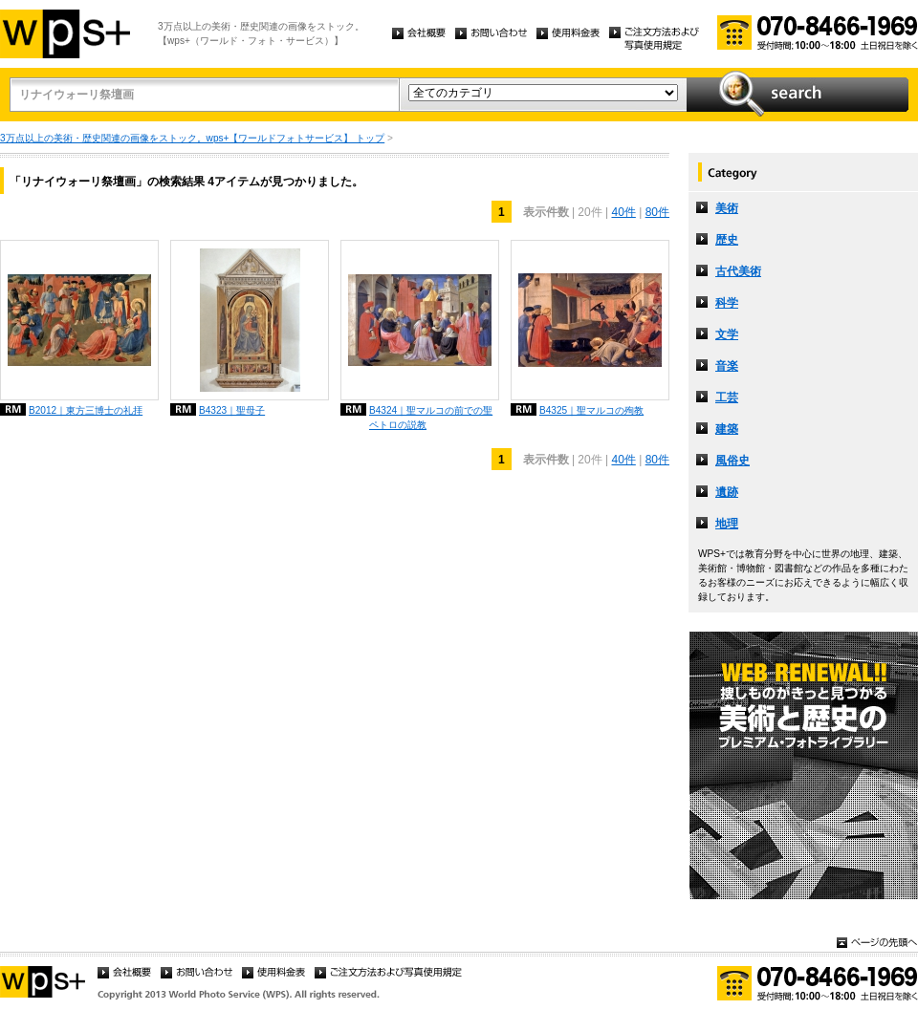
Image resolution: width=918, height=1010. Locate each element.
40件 (623, 212)
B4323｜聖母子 (232, 410)
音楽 (726, 366)
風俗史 (732, 460)
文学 (726, 334)
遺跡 (726, 492)
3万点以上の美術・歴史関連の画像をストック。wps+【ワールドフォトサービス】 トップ (192, 138)
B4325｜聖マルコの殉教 (591, 410)
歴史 (726, 240)
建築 (726, 429)
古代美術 (738, 271)
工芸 (726, 397)
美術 (726, 208)
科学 (726, 303)
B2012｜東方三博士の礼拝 (85, 410)
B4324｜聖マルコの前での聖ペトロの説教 (430, 417)
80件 (657, 212)
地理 (726, 523)
